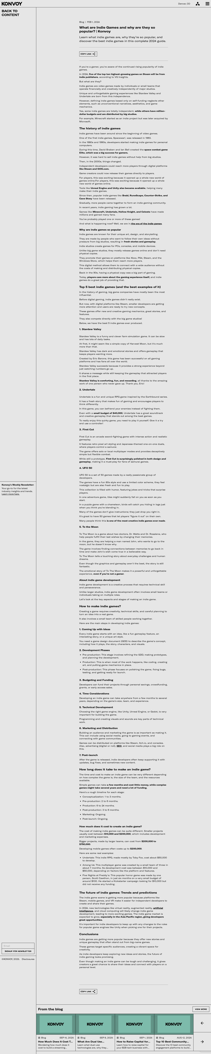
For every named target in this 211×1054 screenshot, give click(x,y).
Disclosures (28, 959)
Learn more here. (11, 494)
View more (201, 1009)
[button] (202, 1023)
